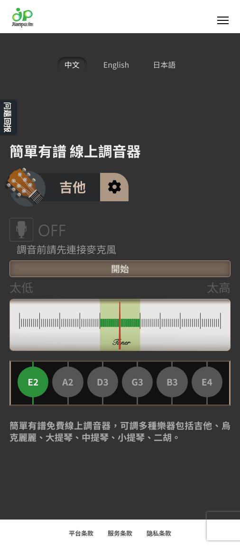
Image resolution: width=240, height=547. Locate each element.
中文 (72, 64)
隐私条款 (159, 533)
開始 (120, 268)
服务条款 (120, 533)
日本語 (164, 64)
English (116, 64)
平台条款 (81, 533)
